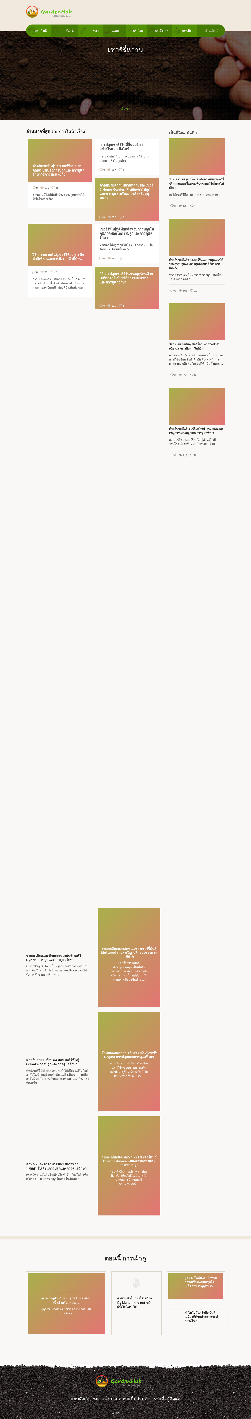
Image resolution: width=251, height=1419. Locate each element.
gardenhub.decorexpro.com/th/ (56, 12)
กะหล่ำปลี (41, 31)
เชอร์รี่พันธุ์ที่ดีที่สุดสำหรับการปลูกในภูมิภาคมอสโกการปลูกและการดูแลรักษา (127, 233)
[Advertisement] (125, 78)
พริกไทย (138, 31)
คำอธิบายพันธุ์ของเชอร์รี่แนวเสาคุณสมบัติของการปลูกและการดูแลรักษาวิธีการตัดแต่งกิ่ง (58, 170)
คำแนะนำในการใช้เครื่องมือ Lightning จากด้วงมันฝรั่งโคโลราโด (134, 1302)
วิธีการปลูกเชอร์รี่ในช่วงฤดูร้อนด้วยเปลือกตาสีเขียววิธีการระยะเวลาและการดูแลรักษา (126, 278)
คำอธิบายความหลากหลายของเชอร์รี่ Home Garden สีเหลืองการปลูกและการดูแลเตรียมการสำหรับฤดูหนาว (126, 191)
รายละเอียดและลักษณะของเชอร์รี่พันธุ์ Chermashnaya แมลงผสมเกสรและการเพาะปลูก (129, 1161)
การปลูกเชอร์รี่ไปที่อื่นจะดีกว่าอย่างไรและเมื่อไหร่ (122, 147)
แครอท (95, 31)
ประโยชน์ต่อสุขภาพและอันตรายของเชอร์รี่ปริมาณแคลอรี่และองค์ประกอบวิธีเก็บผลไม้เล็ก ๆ (196, 183)
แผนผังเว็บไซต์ (85, 1398)
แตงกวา (117, 31)
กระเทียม (187, 31)
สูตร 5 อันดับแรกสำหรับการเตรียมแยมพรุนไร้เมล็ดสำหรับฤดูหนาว (200, 1282)
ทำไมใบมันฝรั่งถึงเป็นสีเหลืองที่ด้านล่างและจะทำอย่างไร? (201, 1317)
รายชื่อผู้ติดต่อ (167, 1398)
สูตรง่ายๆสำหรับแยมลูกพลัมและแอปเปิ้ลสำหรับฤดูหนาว (66, 1300)
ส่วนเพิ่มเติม (212, 31)
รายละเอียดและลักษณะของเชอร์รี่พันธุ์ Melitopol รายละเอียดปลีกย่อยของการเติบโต (129, 952)
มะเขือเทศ (161, 31)
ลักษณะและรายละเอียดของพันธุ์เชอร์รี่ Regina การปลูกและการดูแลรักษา (129, 1055)
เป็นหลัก (125, 108)
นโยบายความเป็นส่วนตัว (126, 1398)
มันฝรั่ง (70, 31)
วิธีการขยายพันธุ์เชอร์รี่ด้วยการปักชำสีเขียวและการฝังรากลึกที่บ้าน (58, 257)
